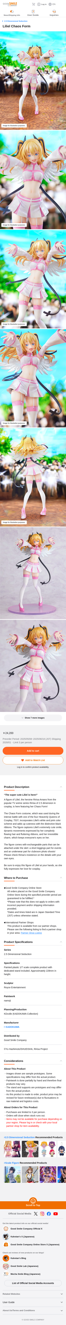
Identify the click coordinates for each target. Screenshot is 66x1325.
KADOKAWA (12, 1027)
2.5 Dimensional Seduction (15, 21)
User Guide (9, 1302)
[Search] (28, 4)
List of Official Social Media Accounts (33, 1283)
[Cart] (33, 4)
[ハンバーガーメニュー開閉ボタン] (61, 4)
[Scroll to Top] (33, 1201)
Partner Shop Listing (31, 933)
